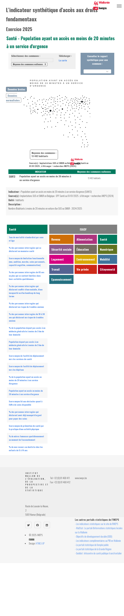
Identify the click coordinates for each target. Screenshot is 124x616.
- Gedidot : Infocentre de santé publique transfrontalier (98, 553)
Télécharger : (65, 55)
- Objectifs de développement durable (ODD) (93, 536)
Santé (12, 38)
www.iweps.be (81, 478)
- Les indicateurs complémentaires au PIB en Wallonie (98, 541)
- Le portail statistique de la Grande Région (93, 549)
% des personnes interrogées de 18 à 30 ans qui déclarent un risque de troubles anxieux (27, 317)
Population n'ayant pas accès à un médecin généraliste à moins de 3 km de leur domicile (26, 345)
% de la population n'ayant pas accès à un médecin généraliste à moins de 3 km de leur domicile (27, 331)
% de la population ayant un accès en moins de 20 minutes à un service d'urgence (25, 380)
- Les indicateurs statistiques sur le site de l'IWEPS (96, 524)
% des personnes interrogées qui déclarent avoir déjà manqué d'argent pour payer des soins (25, 415)
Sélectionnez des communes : (25, 55)
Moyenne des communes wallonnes (29, 64)
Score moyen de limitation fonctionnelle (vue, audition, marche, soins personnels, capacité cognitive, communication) (27, 262)
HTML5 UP (40, 543)
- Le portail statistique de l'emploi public (92, 545)
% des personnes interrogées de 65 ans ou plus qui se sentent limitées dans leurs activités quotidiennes (26, 275)
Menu (119, 6)
